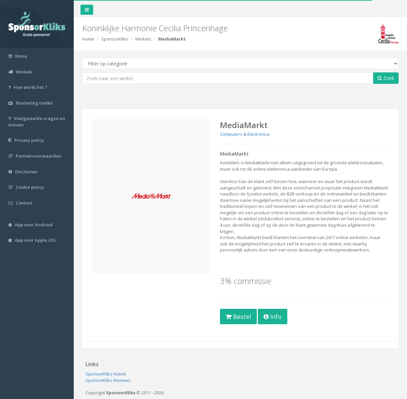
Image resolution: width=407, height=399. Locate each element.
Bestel (238, 316)
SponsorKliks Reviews (107, 380)
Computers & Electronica (245, 134)
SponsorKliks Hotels (105, 374)
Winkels (143, 39)
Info (273, 316)
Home (88, 39)
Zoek (385, 78)
